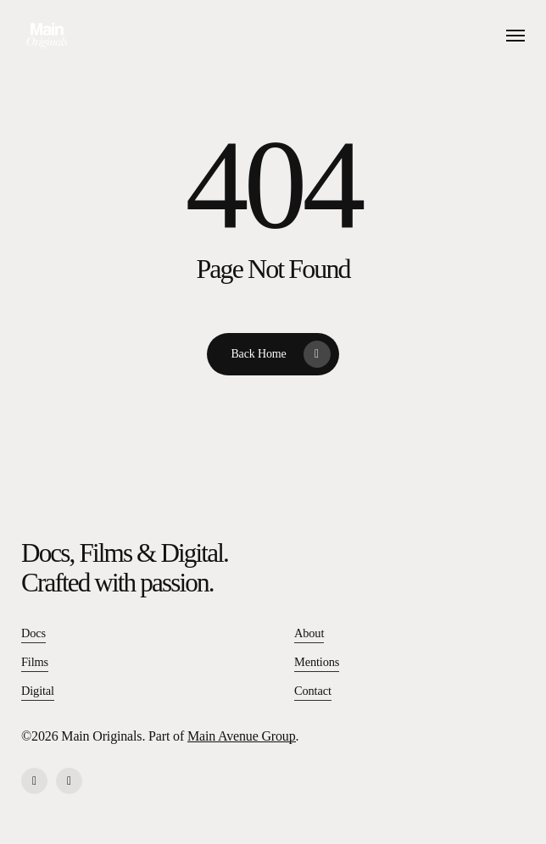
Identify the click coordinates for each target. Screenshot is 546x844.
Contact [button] (313, 690)
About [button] (309, 633)
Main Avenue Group (241, 736)
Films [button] (34, 662)
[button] (515, 35)
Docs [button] (33, 633)
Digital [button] (37, 690)
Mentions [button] (316, 662)
